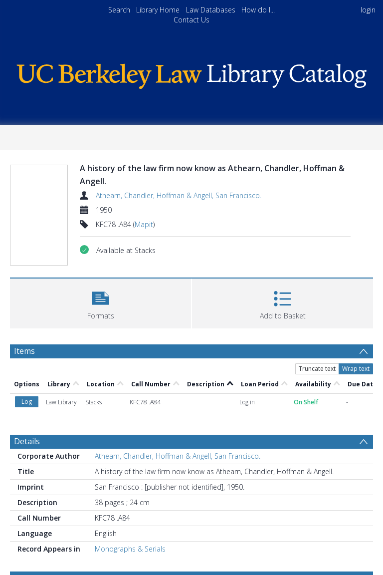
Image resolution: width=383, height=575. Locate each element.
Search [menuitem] (119, 9)
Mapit (144, 224)
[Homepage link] (191, 73)
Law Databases (210, 9)
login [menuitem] (368, 9)
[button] (100, 302)
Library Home (158, 9)
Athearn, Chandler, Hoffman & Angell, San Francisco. (178, 195)
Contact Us (191, 19)
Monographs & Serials (130, 549)
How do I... (258, 9)
